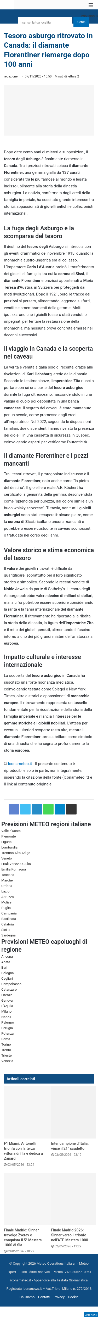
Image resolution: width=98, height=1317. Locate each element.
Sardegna (8, 935)
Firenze (6, 995)
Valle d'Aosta (11, 831)
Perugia (7, 1028)
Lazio (5, 891)
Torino (6, 1044)
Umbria (6, 886)
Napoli (6, 1017)
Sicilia (5, 930)
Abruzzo (7, 897)
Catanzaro (9, 989)
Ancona (7, 956)
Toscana (7, 875)
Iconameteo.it (20, 763)
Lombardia (9, 847)
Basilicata (8, 919)
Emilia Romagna (13, 869)
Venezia (7, 1061)
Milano (6, 1011)
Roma (5, 1039)
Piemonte (8, 836)
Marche (7, 880)
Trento (6, 1050)
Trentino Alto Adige (15, 853)
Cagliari (7, 978)
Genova (7, 1000)
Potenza (7, 1033)
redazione (11, 76)
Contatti (44, 1297)
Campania (9, 913)
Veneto (6, 858)
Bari (4, 967)
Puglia (6, 908)
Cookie (73, 1297)
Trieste (6, 1055)
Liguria (6, 842)
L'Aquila (7, 1006)
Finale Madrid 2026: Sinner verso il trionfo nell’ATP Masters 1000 (69, 1235)
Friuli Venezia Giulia (16, 864)
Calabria (7, 924)
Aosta (5, 962)
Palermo (7, 1022)
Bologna (7, 973)
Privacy (59, 1297)
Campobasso (11, 984)
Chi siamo (27, 1297)
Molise (6, 902)
